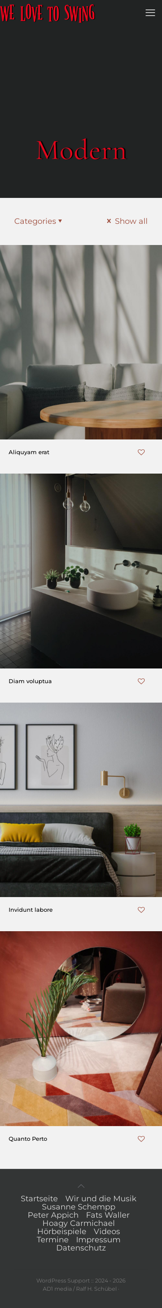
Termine (53, 1239)
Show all (126, 221)
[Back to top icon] (81, 1186)
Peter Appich (53, 1215)
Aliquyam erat (29, 452)
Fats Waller (108, 1215)
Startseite (39, 1198)
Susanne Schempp (78, 1207)
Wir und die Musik (101, 1198)
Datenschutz (81, 1248)
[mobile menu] (150, 13)
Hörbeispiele (61, 1231)
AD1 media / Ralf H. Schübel (80, 1289)
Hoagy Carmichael (78, 1223)
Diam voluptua (30, 681)
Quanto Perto (28, 1138)
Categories (39, 221)
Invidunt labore (31, 909)
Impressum (98, 1239)
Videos (107, 1231)
